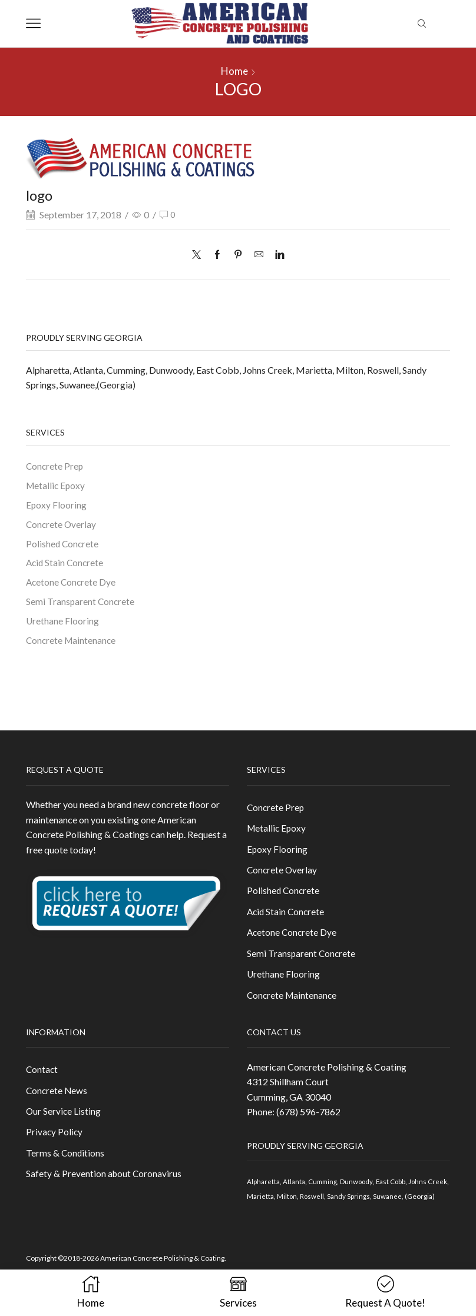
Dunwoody (171, 369)
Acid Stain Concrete (66, 565)
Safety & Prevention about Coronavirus (104, 1189)
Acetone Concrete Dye (72, 585)
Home (234, 71)
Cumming (126, 369)
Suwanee (77, 384)
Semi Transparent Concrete (81, 605)
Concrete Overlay (62, 525)
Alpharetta (48, 369)
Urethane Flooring (63, 625)
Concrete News (57, 1103)
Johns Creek (267, 369)
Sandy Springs (372, 1208)
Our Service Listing (64, 1124)
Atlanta (88, 369)
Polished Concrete (63, 545)
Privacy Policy (55, 1146)
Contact (42, 1081)
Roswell (383, 369)
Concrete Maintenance (72, 645)
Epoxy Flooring (56, 506)
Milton (349, 369)
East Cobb (217, 369)
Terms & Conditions (65, 1167)
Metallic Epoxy (56, 486)
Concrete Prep (55, 466)
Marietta (314, 369)
